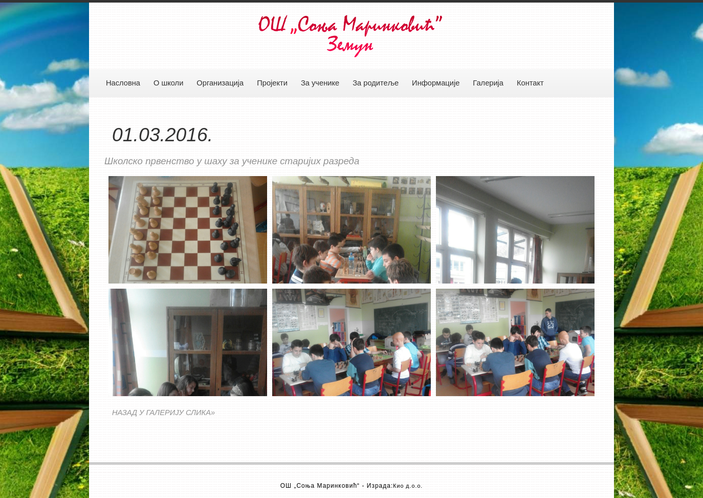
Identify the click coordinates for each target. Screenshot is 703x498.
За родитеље (376, 83)
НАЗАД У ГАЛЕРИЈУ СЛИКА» (163, 412)
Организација (220, 83)
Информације (435, 83)
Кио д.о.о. (408, 486)
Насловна (123, 83)
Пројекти (272, 83)
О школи (168, 83)
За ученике (320, 83)
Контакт (530, 83)
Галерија (488, 83)
